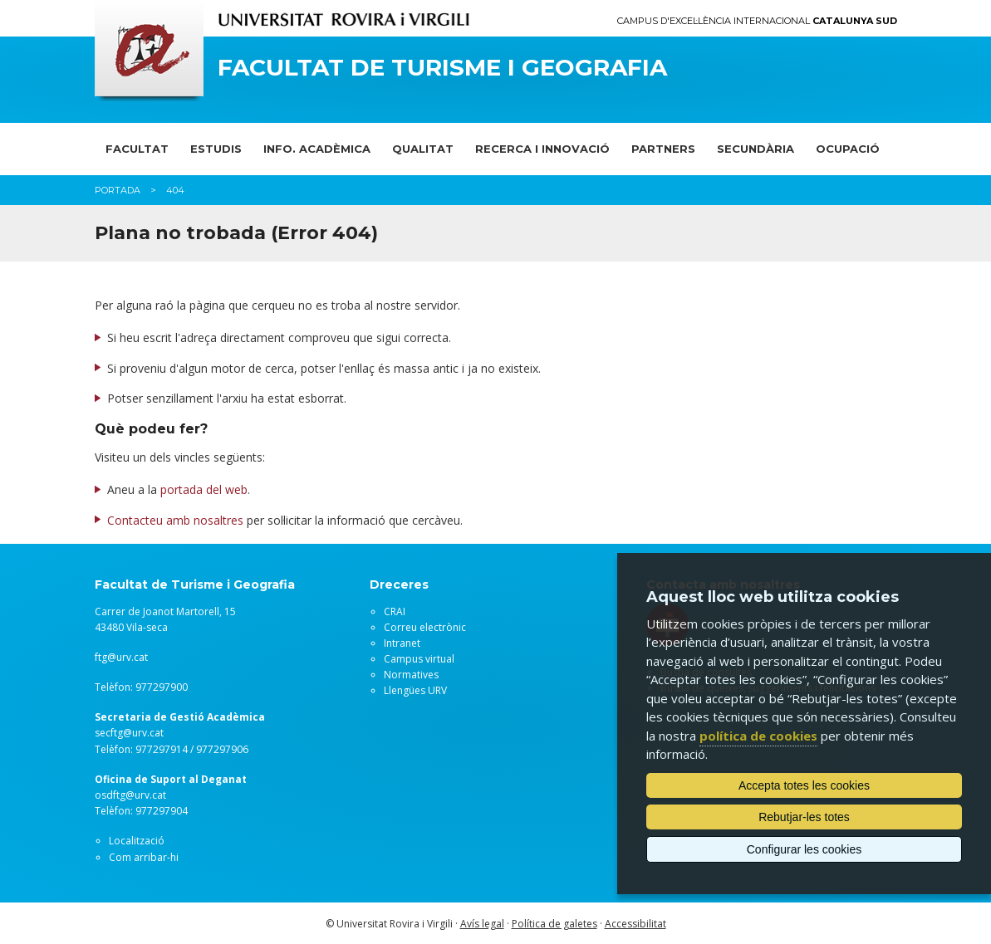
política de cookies (758, 735)
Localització (136, 841)
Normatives (411, 675)
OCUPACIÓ (848, 148)
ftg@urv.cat (121, 657)
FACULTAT (137, 148)
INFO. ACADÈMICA (316, 148)
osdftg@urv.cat (130, 795)
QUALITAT (423, 148)
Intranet (402, 643)
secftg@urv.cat (129, 733)
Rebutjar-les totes (804, 817)
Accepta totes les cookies (804, 785)
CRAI (394, 611)
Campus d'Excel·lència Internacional (757, 21)
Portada (117, 190)
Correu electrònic (425, 627)
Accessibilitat (635, 924)
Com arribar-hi (144, 857)
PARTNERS (663, 148)
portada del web (204, 489)
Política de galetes (554, 924)
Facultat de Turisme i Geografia (442, 68)
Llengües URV (415, 690)
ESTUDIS (216, 148)
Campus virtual (419, 659)
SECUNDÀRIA (755, 148)
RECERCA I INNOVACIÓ (542, 148)
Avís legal (482, 924)
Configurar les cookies (804, 849)
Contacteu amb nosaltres (175, 520)
